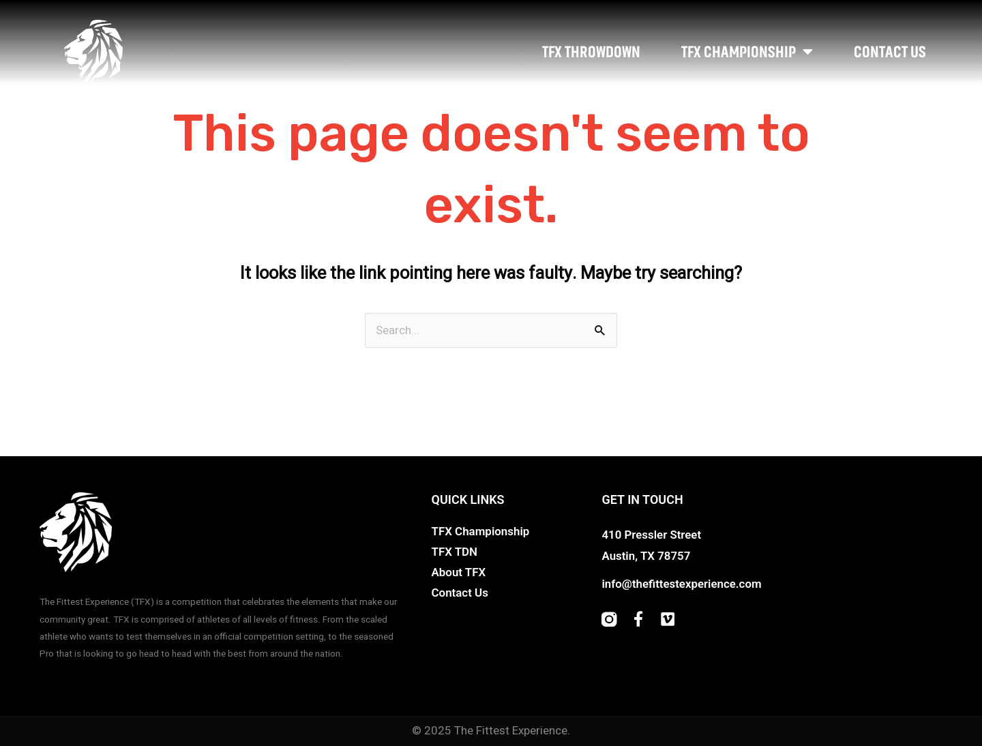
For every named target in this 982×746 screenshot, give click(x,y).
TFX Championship (747, 52)
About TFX (459, 572)
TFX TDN (455, 551)
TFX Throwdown (591, 52)
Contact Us (890, 52)
